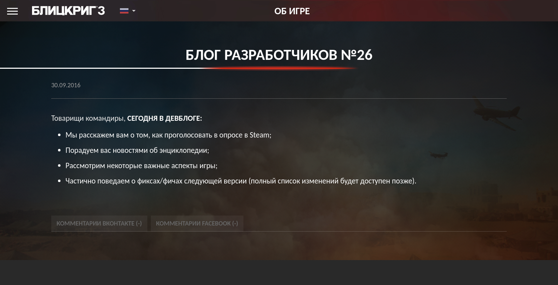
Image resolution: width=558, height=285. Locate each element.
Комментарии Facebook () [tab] (197, 223)
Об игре (292, 11)
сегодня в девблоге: (164, 118)
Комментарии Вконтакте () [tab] (99, 223)
